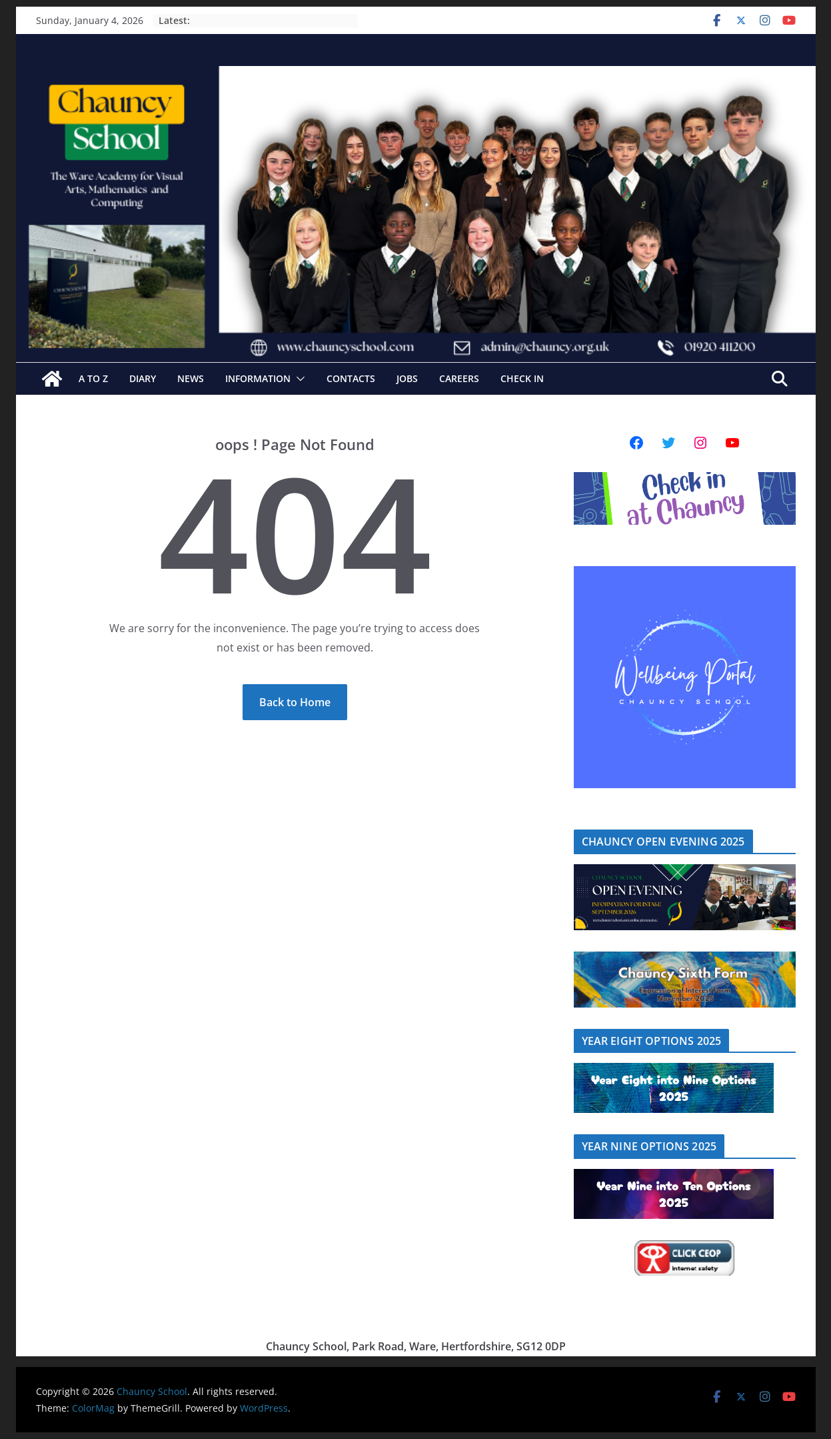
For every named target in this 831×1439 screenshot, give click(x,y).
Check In (522, 378)
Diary (142, 378)
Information (258, 378)
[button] (298, 378)
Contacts (351, 378)
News (190, 378)
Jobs (407, 378)
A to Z (93, 378)
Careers (459, 378)
